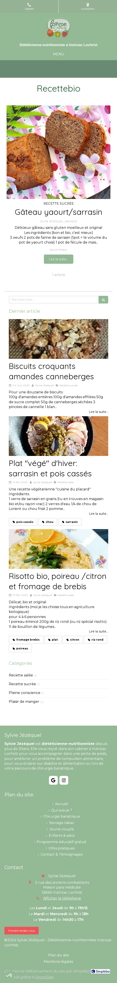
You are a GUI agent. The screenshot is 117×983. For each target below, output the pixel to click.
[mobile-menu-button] (58, 54)
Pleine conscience (24, 693)
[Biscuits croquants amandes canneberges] (58, 339)
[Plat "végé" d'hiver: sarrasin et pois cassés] (58, 436)
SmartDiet (44, 977)
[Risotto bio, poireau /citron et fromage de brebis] (58, 549)
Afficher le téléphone (62, 898)
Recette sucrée (22, 684)
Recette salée (21, 675)
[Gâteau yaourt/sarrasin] (58, 152)
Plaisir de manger (24, 701)
